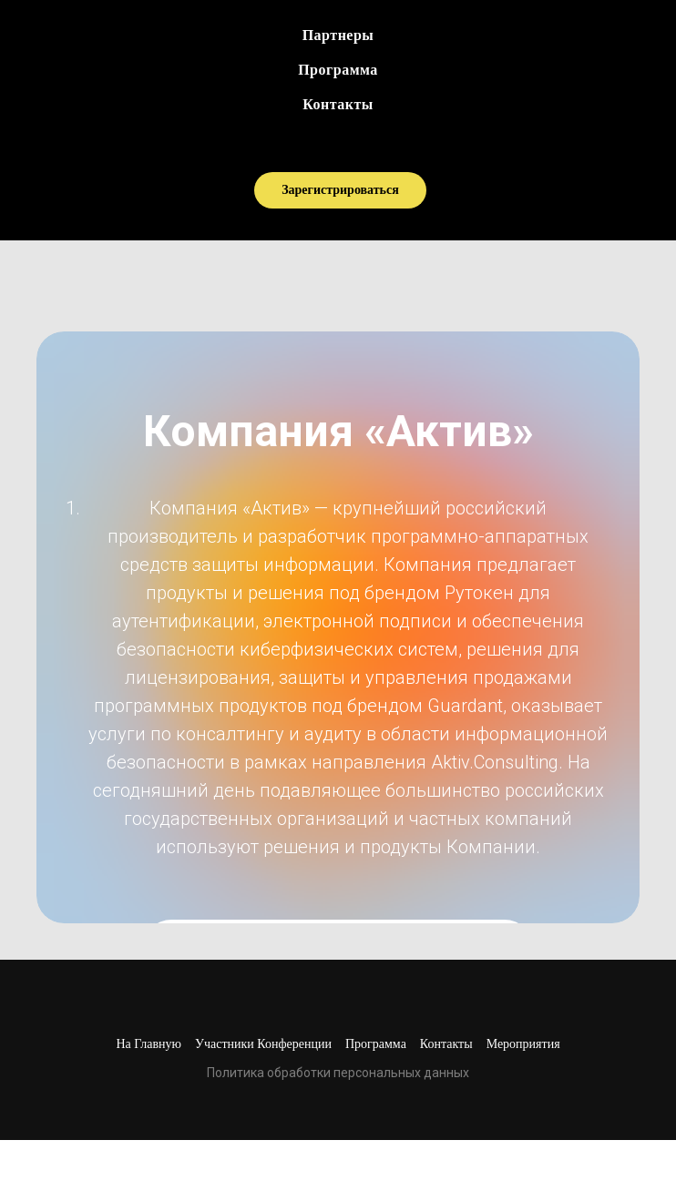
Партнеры (338, 35)
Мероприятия (523, 1044)
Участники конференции (263, 1044)
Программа (338, 69)
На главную (148, 1044)
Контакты (338, 104)
